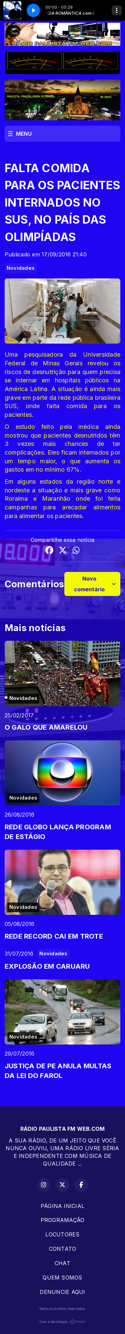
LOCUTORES (62, 1234)
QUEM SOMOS (62, 1277)
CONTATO (62, 1248)
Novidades (21, 268)
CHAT (62, 1263)
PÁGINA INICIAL (62, 1206)
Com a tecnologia (62, 1321)
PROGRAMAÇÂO (63, 1220)
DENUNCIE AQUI (62, 1292)
